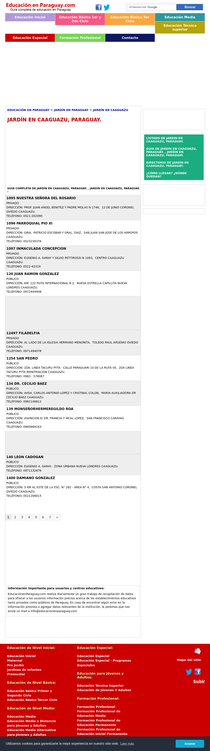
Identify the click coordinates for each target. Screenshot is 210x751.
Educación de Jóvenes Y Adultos (104, 690)
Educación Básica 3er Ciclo (130, 19)
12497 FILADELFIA (23, 333)
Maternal (14, 660)
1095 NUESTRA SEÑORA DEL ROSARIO (41, 198)
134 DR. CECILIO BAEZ (26, 384)
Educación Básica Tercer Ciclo (32, 700)
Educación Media (179, 17)
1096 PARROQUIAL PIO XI (29, 223)
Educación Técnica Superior (100, 685)
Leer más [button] (127, 743)
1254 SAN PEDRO (22, 358)
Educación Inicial (30, 17)
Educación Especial (30, 38)
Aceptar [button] (189, 743)
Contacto (130, 38)
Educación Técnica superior (179, 27)
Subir (199, 681)
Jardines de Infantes (24, 670)
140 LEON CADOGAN (25, 457)
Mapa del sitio (189, 660)
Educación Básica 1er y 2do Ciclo (80, 19)
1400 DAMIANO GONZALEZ (30, 478)
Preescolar (16, 674)
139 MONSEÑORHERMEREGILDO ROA (39, 409)
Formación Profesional (80, 38)
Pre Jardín (15, 665)
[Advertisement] (105, 72)
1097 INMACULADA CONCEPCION (36, 249)
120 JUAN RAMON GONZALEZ (32, 274)
